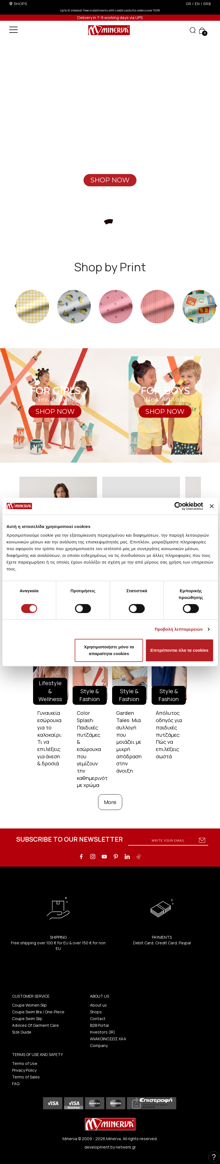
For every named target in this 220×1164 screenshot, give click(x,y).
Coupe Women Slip (29, 1005)
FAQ (15, 1083)
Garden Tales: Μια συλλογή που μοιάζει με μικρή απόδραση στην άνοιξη (129, 742)
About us (98, 1005)
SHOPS (20, 3)
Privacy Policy (24, 1070)
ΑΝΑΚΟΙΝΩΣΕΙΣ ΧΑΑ (108, 1038)
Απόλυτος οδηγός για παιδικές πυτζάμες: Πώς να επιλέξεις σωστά (169, 734)
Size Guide (21, 1032)
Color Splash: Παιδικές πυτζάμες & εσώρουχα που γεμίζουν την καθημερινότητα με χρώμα (97, 749)
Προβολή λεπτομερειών (179, 629)
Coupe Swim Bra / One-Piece (38, 1011)
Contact (97, 1018)
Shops (96, 1011)
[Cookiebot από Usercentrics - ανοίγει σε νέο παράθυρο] (178, 506)
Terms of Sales (26, 1077)
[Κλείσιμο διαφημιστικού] (212, 506)
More (110, 802)
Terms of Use (24, 1063)
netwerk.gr (126, 1147)
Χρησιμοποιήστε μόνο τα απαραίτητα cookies (109, 650)
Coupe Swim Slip (27, 1018)
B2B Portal (99, 1025)
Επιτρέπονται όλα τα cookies (179, 650)
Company (99, 1045)
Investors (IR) (102, 1032)
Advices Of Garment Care (35, 1025)
